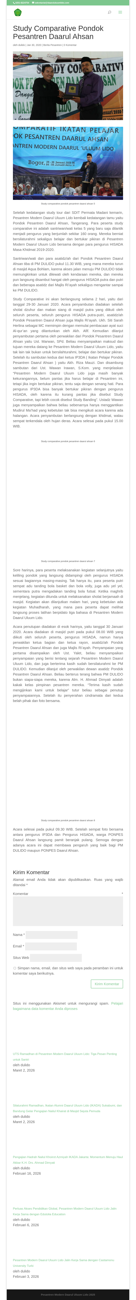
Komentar (68, 894)
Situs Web (21, 958)
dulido (21, 45)
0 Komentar (70, 45)
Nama (19, 935)
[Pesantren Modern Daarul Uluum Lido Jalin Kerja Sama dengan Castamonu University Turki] (26, 1255)
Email (18, 946)
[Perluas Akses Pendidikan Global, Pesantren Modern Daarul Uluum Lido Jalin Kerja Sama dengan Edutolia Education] (26, 1203)
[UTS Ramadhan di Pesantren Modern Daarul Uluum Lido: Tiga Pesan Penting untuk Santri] (26, 1048)
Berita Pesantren (52, 45)
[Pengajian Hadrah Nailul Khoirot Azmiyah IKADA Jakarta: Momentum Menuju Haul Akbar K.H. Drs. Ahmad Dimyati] (26, 1151)
